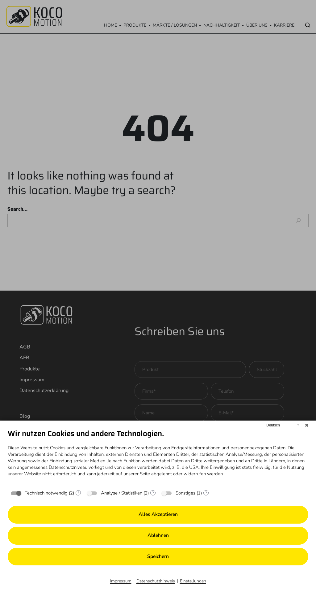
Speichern (158, 556)
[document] (158, 457)
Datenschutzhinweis (155, 581)
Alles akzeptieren (158, 514)
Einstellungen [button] (193, 581)
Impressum (120, 581)
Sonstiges (185, 493)
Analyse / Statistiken (121, 493)
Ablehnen (158, 535)
